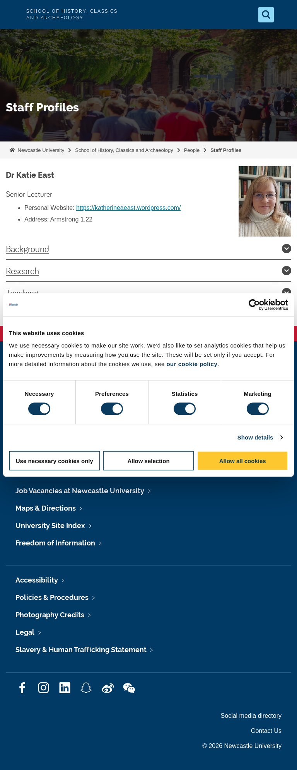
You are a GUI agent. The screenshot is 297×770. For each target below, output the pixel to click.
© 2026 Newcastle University (242, 746)
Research (148, 270)
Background (148, 248)
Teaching (148, 292)
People (192, 150)
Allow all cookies (242, 460)
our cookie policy (191, 363)
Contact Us (266, 730)
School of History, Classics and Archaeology (124, 150)
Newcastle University (40, 150)
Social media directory (251, 715)
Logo (12, 14)
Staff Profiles (225, 150)
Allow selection (148, 460)
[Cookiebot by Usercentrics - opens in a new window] (254, 305)
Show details (255, 437)
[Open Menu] (284, 14)
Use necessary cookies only (54, 460)
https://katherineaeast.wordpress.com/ (128, 207)
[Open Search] (266, 14)
